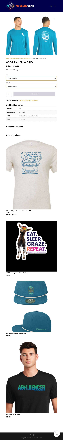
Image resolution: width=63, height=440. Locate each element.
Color (8, 83)
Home (7, 58)
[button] (54, 18)
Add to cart (34, 94)
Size (7, 75)
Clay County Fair (14, 58)
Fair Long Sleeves (25, 58)
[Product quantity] (8, 94)
